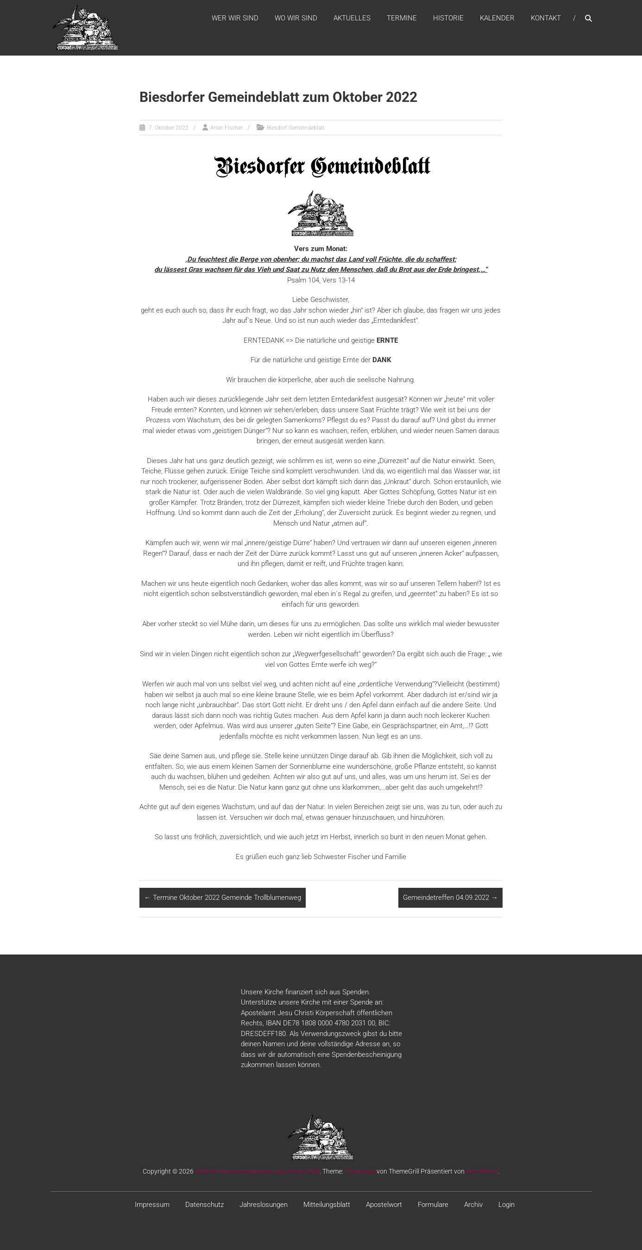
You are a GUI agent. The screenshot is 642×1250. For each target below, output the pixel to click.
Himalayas (360, 1171)
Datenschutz (204, 1204)
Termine (402, 18)
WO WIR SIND (296, 18)
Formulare (433, 1204)
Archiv (473, 1204)
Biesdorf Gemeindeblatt (296, 128)
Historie (448, 18)
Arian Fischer (226, 128)
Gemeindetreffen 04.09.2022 (450, 897)
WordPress (482, 1171)
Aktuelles (352, 18)
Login (506, 1204)
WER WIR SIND (235, 18)
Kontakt (546, 18)
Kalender (497, 18)
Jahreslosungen (263, 1204)
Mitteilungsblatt (326, 1204)
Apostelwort (384, 1204)
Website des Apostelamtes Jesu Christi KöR (257, 1171)
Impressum (152, 1204)
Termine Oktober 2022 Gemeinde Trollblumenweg (222, 897)
